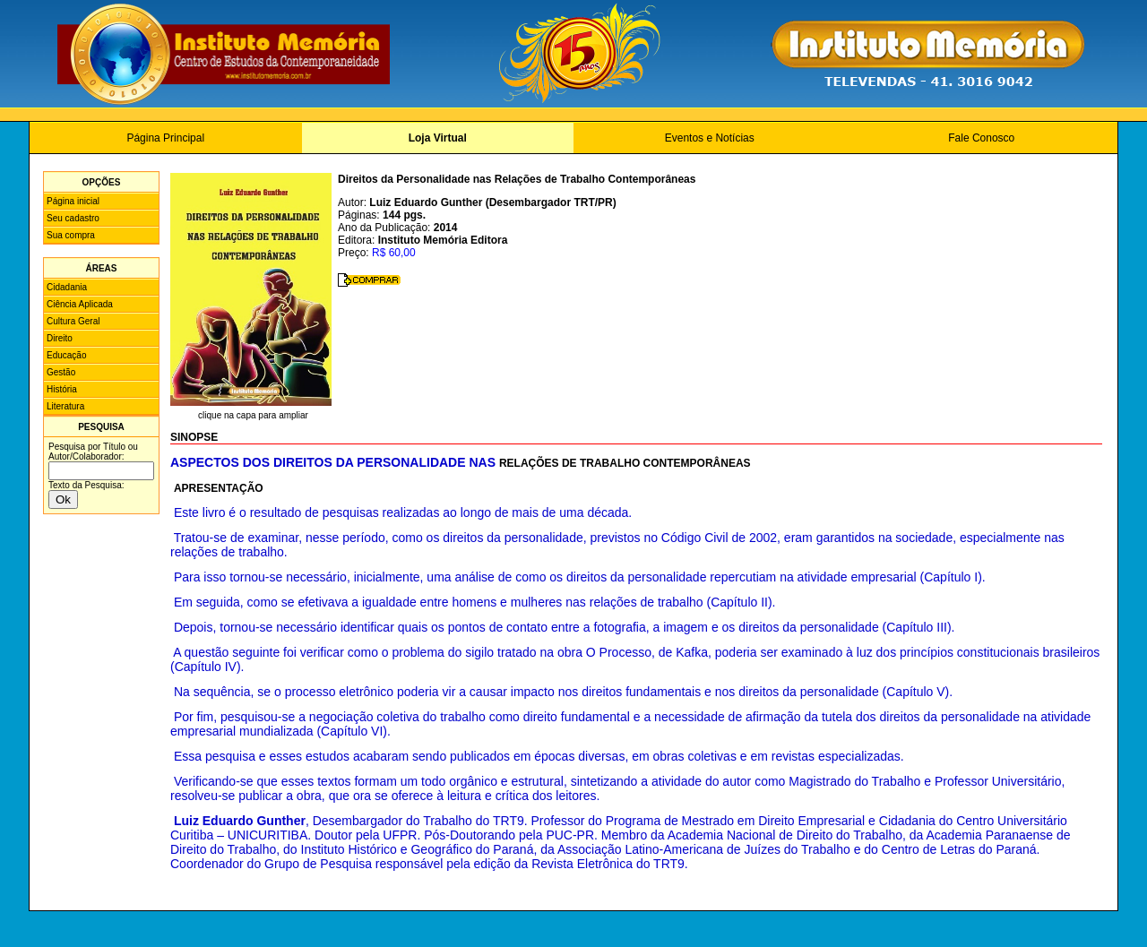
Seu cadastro (73, 218)
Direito (60, 338)
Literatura (65, 406)
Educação (66, 355)
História (62, 389)
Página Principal (165, 138)
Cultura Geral (73, 321)
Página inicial (73, 201)
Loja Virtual (438, 138)
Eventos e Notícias (710, 138)
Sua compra (71, 235)
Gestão (61, 372)
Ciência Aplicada (80, 304)
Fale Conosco (981, 138)
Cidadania (67, 287)
